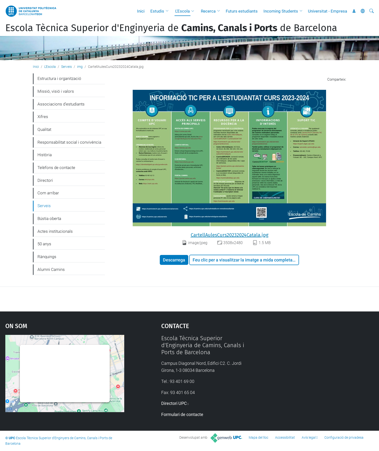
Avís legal (309, 437)
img (80, 67)
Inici (141, 11)
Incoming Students (280, 11)
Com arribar (48, 192)
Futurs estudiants (242, 11)
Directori (45, 180)
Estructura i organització (59, 78)
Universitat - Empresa (327, 11)
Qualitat (44, 129)
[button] (168, 11)
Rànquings (46, 256)
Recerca (208, 11)
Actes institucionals (55, 231)
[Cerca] (371, 11)
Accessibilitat (285, 437)
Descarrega (174, 259)
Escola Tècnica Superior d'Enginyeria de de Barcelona (171, 28)
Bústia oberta (49, 218)
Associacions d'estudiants (61, 104)
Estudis (157, 11)
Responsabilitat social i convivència (69, 142)
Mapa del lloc (258, 437)
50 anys (44, 243)
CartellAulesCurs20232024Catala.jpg (229, 235)
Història (44, 154)
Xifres (42, 116)
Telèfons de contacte (56, 167)
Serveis (66, 67)
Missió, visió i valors (55, 91)
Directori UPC (174, 403)
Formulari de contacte (182, 414)
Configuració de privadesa (344, 437)
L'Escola (182, 11)
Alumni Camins (51, 269)
